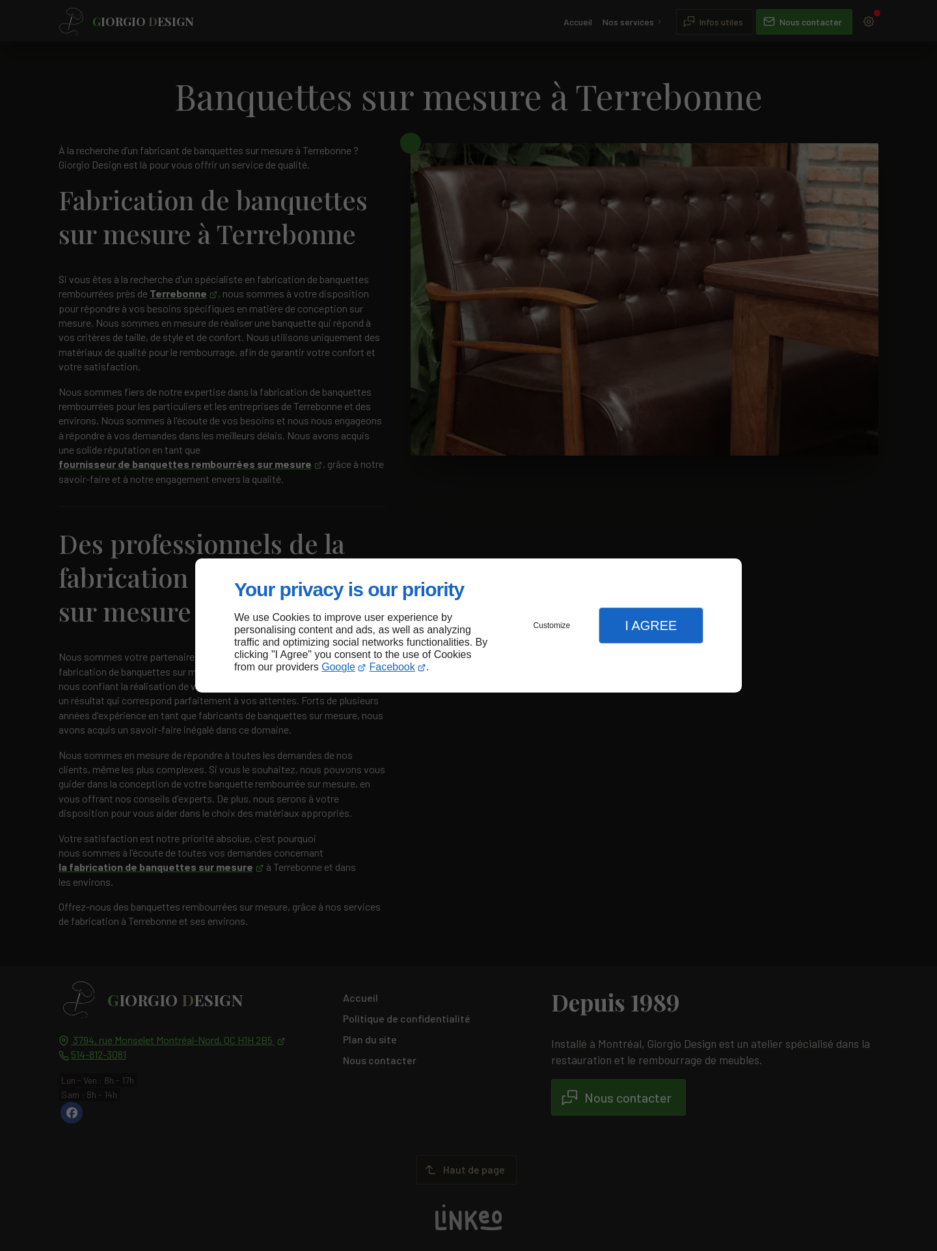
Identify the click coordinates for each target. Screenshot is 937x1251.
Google (338, 666)
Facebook (392, 666)
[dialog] (468, 625)
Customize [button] (552, 625)
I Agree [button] (651, 625)
